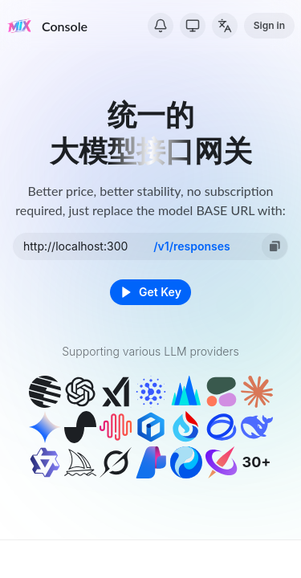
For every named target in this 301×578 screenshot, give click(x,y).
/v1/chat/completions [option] (191, 242)
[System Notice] (160, 26)
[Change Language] (225, 26)
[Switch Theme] (192, 26)
